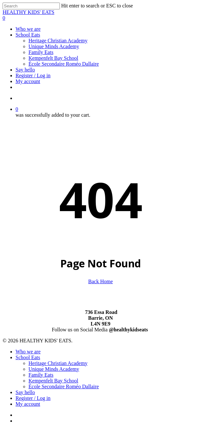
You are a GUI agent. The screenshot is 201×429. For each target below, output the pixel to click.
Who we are (28, 351)
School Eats (28, 357)
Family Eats (40, 375)
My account (28, 404)
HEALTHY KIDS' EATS (28, 12)
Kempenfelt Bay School (53, 380)
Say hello (25, 392)
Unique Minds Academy (53, 369)
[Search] (31, 6)
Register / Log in (33, 398)
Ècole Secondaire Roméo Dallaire (63, 386)
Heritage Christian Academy (57, 363)
